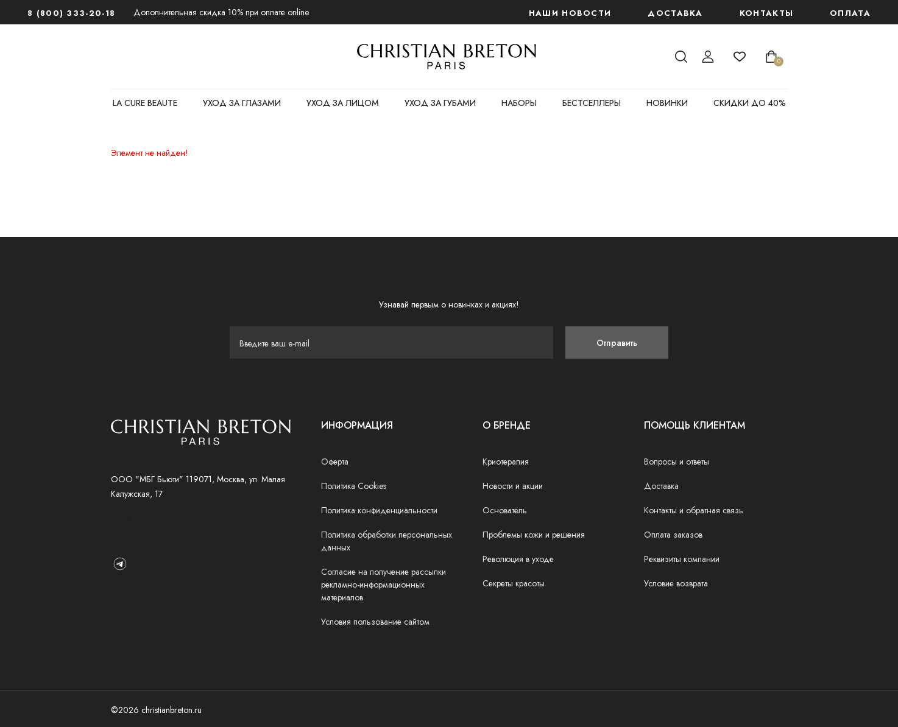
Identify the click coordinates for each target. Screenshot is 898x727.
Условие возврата (676, 583)
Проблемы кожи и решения (534, 535)
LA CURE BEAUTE (145, 103)
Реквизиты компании (681, 559)
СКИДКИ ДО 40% (749, 103)
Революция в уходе (518, 559)
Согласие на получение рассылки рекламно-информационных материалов (383, 584)
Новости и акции (513, 486)
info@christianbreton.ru (151, 518)
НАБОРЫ (519, 103)
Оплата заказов (673, 535)
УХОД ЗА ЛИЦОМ (342, 103)
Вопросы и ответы (676, 461)
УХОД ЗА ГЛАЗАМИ (242, 103)
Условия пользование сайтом (375, 622)
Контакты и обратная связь (693, 510)
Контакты (766, 13)
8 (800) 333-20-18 (71, 13)
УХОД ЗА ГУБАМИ (440, 103)
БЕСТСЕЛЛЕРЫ (591, 103)
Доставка (675, 13)
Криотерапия (506, 461)
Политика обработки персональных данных (386, 541)
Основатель (505, 510)
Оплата (850, 13)
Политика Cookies (353, 486)
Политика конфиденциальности (379, 510)
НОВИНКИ (667, 103)
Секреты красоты (514, 583)
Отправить (616, 343)
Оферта (334, 461)
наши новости (570, 13)
